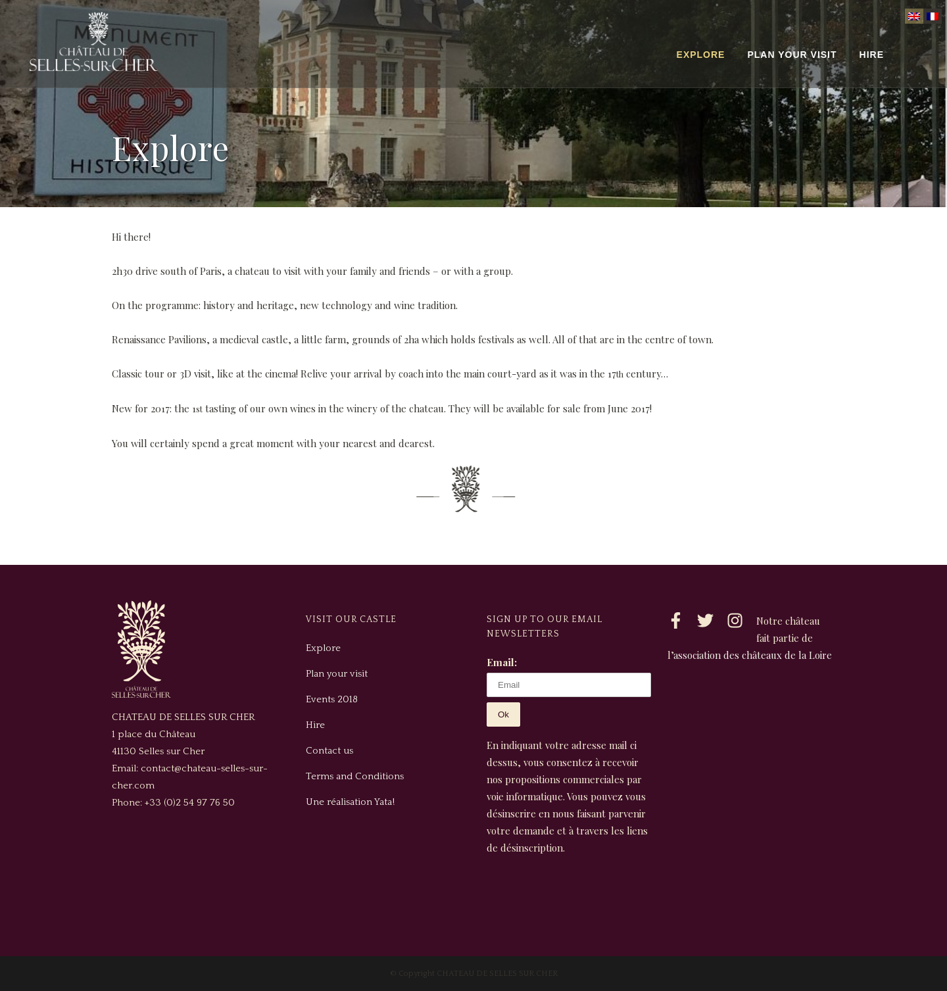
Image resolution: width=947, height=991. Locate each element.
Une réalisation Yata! (350, 802)
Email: (502, 662)
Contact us (329, 750)
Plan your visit (337, 673)
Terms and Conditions (355, 776)
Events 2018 (332, 699)
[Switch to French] (932, 16)
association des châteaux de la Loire (752, 655)
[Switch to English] (914, 16)
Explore (323, 648)
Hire (315, 725)
